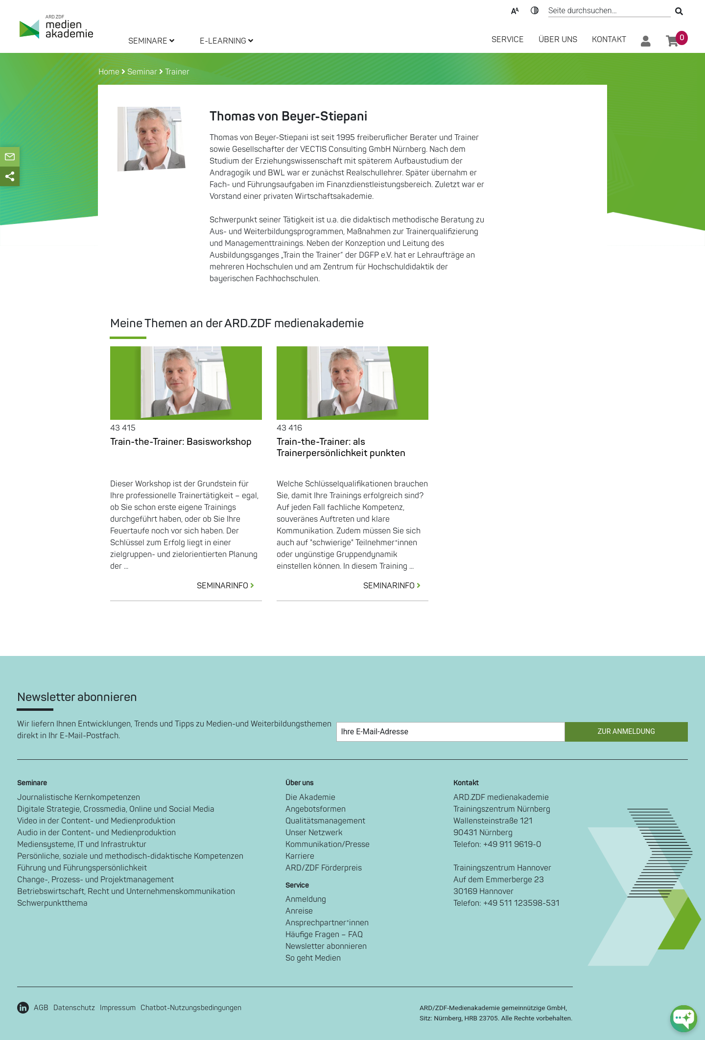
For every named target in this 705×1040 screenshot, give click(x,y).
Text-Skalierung (515, 10)
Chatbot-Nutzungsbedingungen (191, 1008)
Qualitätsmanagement (325, 821)
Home (109, 72)
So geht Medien (313, 958)
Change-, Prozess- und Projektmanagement (95, 880)
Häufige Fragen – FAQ (324, 935)
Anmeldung (305, 899)
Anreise (299, 911)
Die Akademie (310, 797)
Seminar (142, 72)
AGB (41, 1008)
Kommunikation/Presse (327, 844)
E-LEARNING (226, 41)
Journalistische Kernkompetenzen (78, 797)
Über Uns (558, 40)
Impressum (118, 1008)
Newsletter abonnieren (326, 946)
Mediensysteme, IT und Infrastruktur (81, 844)
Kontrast (534, 10)
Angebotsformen (315, 809)
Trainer (177, 72)
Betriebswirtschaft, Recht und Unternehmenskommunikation (126, 891)
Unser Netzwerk (314, 833)
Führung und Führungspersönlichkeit (82, 868)
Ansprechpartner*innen (327, 923)
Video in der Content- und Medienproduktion (96, 821)
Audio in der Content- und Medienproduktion (96, 833)
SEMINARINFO (229, 586)
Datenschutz (74, 1008)
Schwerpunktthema (52, 903)
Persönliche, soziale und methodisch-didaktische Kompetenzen (130, 856)
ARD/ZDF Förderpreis (323, 868)
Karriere (299, 856)
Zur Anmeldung (626, 731)
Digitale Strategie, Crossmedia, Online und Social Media (115, 809)
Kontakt (609, 40)
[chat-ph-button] (683, 1018)
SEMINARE (151, 41)
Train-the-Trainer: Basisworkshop (181, 442)
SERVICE (508, 40)
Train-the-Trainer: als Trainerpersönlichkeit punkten (341, 447)
